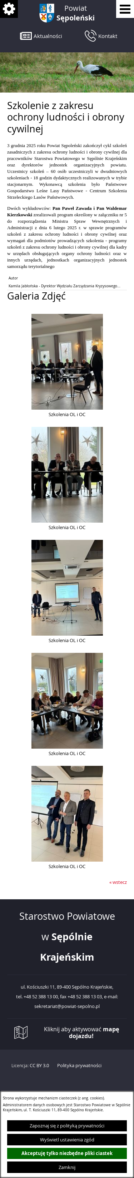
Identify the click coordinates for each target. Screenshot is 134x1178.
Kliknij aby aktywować (81, 1033)
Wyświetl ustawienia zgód (67, 1139)
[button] (41, 35)
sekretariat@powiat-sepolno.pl (67, 1006)
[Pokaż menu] (125, 9)
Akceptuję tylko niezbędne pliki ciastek (67, 1153)
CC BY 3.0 (39, 1065)
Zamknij (67, 1167)
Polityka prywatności (79, 1065)
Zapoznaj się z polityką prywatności (67, 1125)
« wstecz (118, 882)
